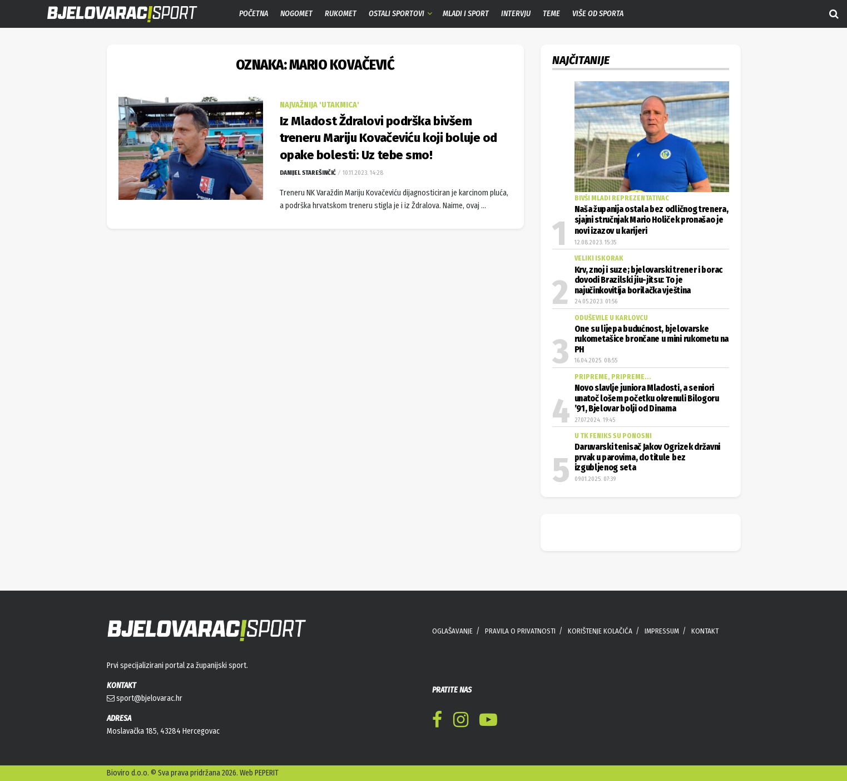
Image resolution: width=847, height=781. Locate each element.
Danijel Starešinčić (308, 172)
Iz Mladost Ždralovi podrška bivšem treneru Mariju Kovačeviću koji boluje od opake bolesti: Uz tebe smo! (388, 138)
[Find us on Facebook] (437, 722)
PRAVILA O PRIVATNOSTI (520, 631)
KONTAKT (705, 631)
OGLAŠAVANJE (452, 631)
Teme (551, 13)
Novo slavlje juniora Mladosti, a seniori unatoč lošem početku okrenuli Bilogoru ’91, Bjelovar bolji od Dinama (646, 398)
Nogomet (296, 13)
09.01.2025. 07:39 (595, 479)
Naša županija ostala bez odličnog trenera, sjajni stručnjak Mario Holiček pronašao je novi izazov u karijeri (651, 220)
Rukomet (340, 13)
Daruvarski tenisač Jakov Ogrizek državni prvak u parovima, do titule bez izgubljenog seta (647, 457)
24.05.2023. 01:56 (595, 301)
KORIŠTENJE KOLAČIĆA (600, 631)
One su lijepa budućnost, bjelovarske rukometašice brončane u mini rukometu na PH (651, 339)
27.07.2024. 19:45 (594, 420)
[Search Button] (834, 14)
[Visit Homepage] (114, 14)
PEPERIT (267, 773)
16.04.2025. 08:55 (595, 360)
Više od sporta (597, 13)
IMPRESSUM (662, 631)
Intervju (516, 13)
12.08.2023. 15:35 (595, 242)
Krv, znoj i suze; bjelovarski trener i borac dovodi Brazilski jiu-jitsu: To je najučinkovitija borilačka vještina (648, 280)
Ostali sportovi (396, 13)
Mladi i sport (466, 13)
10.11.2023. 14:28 (362, 172)
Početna (253, 13)
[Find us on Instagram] (460, 722)
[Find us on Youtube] (488, 722)
